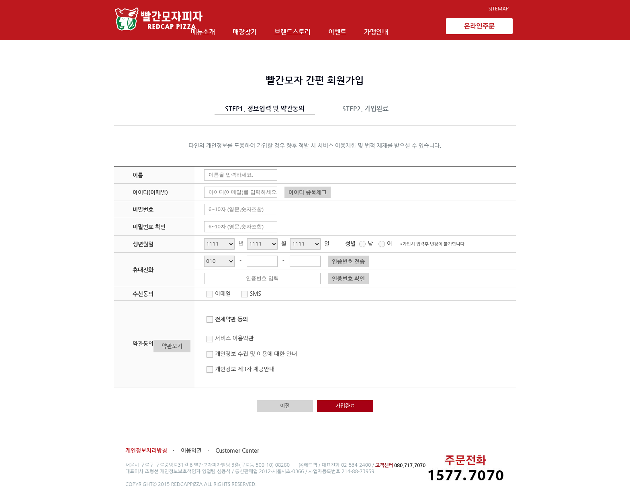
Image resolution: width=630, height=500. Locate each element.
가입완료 (345, 405)
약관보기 (172, 346)
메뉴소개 (230, 27)
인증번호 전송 (348, 261)
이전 (285, 405)
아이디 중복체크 (307, 192)
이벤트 (364, 27)
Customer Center (237, 450)
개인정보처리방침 (146, 450)
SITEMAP (499, 8)
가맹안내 (403, 27)
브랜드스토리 (319, 27)
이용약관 (192, 450)
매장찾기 (272, 27)
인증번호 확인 (348, 278)
